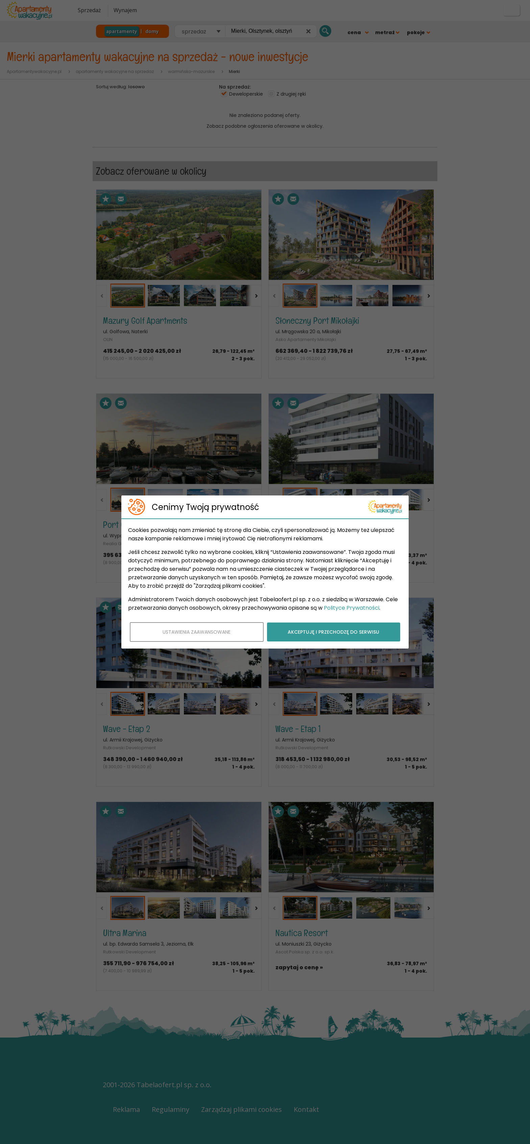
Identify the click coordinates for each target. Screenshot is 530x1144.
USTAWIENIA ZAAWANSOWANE (197, 632)
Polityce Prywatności (351, 608)
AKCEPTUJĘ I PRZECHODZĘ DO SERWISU (333, 632)
